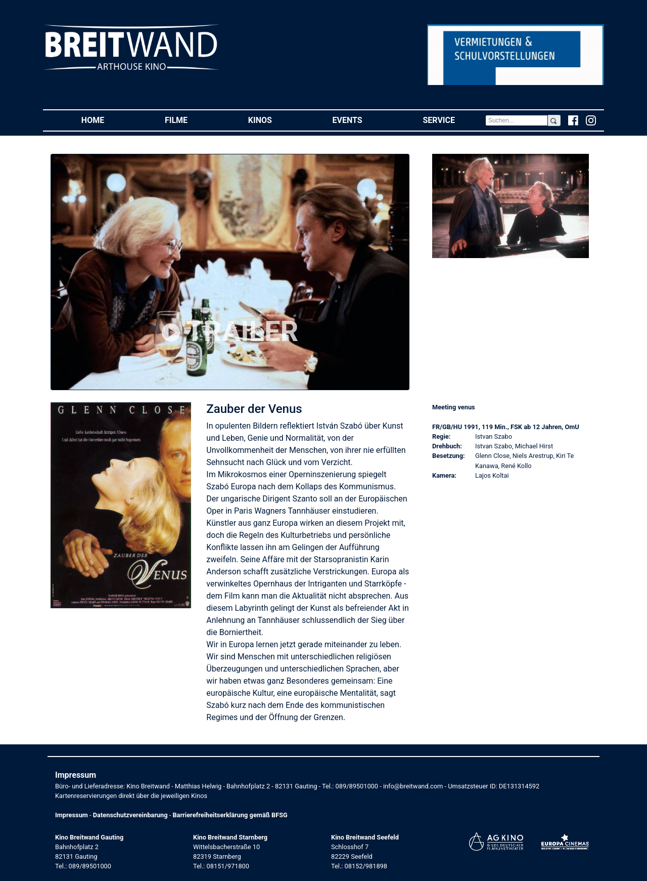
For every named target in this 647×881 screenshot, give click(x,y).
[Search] (516, 120)
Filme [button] (191, 119)
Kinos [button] (275, 119)
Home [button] (107, 119)
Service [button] (454, 119)
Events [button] (363, 119)
